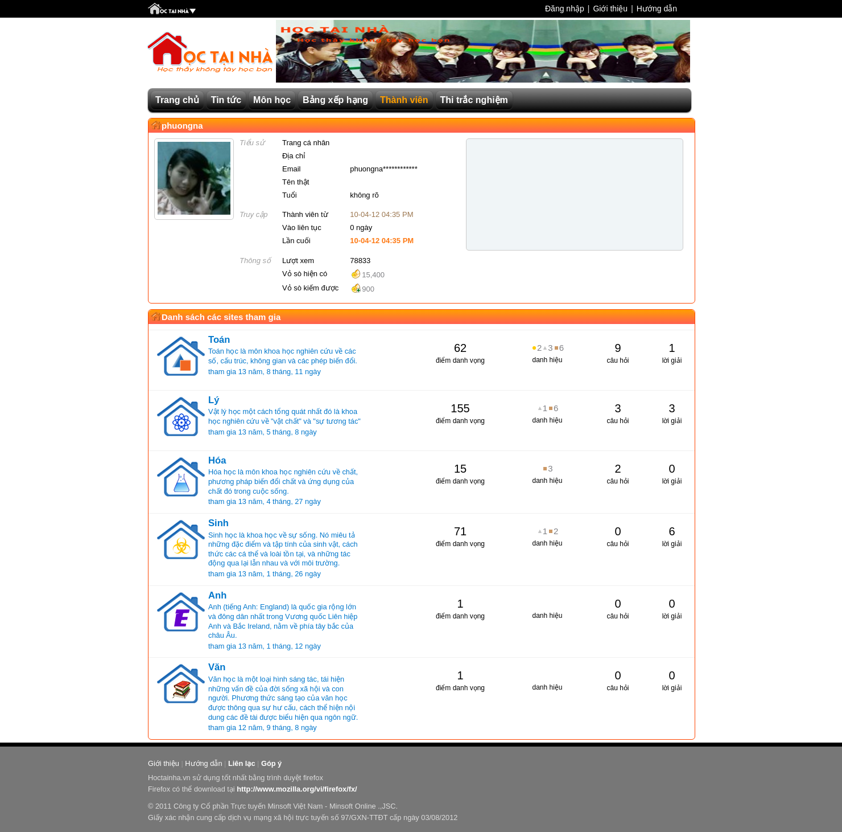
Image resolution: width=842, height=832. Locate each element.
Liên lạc (241, 763)
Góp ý (271, 763)
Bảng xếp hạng (335, 100)
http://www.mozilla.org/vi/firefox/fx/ (297, 789)
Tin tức (226, 100)
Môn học (272, 100)
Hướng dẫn (657, 8)
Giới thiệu (610, 8)
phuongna (182, 125)
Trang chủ (177, 100)
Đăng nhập (564, 8)
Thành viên (404, 100)
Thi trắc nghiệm (474, 100)
